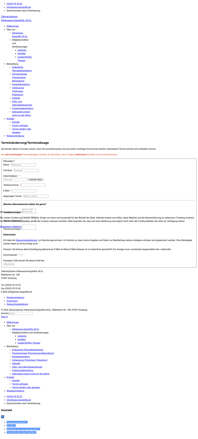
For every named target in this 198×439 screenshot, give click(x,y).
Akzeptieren (6, 226)
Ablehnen (16, 226)
